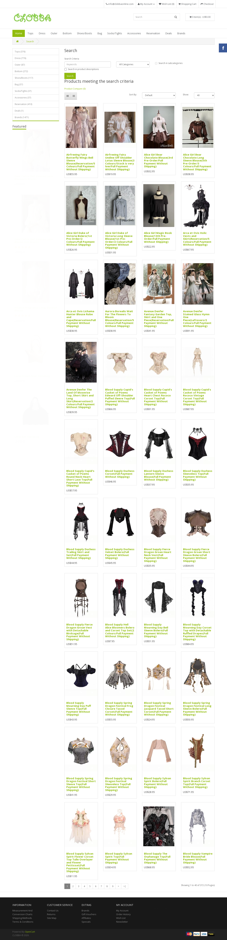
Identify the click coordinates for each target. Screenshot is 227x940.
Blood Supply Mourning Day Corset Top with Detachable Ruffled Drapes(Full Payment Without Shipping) (197, 632)
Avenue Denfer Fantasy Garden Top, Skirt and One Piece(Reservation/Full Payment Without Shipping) (159, 318)
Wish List (121, 918)
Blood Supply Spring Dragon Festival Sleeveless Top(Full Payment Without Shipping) (118, 784)
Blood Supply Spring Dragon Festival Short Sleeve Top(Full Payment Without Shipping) (81, 784)
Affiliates (86, 918)
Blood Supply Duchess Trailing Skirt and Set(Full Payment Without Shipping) (81, 553)
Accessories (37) (23, 97)
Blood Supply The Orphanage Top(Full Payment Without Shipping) (157, 858)
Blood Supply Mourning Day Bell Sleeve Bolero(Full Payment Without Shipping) (156, 630)
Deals (168, 33)
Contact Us (53, 910)
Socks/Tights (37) (23, 91)
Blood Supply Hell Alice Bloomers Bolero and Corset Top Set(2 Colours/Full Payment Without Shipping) (119, 630)
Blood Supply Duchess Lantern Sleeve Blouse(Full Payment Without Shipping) (158, 475)
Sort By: (133, 94)
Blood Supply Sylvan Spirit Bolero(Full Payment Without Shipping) (157, 782)
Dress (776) (20, 58)
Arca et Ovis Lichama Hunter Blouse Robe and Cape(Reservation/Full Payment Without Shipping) (81, 318)
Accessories (134, 33)
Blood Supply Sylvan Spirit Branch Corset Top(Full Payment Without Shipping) (196, 782)
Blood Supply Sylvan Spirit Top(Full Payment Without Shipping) (118, 858)
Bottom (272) (21, 71)
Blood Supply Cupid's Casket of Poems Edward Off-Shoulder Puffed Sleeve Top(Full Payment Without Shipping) (120, 397)
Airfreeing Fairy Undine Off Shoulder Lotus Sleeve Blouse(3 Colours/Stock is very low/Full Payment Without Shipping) (119, 162)
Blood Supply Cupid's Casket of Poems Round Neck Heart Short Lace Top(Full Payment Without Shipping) (80, 478)
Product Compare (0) (74, 88)
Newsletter (122, 921)
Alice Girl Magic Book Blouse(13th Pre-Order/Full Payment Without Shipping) (158, 237)
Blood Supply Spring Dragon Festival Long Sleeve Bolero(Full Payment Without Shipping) (197, 708)
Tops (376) (20, 51)
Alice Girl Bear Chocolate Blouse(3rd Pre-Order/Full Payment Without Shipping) (158, 160)
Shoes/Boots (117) (24, 77)
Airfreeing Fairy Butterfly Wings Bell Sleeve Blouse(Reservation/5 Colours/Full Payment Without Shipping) (80, 162)
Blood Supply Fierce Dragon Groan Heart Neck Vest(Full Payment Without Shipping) (157, 555)
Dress (42, 33)
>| (124, 886)
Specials (86, 921)
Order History (123, 914)
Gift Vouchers (89, 914)
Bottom (67, 33)
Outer (54, 33)
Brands (181, 33)
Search (30, 41)
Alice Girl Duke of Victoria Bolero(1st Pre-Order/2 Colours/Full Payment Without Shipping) (80, 238)
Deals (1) (19, 110)
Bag (99, 33)
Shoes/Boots (84, 33)
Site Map (51, 918)
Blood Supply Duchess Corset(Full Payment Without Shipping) (119, 473)
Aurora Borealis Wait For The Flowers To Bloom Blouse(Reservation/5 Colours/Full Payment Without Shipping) (119, 318)
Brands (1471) (22, 117)
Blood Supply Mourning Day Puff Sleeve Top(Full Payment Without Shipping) (78, 708)
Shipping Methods (22, 918)
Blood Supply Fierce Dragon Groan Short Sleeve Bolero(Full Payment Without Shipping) (196, 555)
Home (18, 33)
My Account (122, 910)
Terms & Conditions (22, 921)
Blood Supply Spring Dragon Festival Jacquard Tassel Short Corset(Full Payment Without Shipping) (159, 708)
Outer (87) (20, 64)
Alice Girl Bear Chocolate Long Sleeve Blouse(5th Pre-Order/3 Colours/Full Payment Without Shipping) (197, 162)
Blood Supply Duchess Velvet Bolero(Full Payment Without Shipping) (119, 553)
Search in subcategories (168, 63)
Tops (30, 33)
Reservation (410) (23, 104)
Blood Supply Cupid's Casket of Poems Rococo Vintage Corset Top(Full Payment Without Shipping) (197, 397)
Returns (51, 914)
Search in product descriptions (81, 69)
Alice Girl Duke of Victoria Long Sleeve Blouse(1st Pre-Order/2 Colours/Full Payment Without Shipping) (118, 240)
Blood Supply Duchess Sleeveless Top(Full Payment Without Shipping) (197, 475)
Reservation (153, 33)
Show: (186, 94)
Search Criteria (71, 58)
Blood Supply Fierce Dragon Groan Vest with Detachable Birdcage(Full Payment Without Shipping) (79, 632)
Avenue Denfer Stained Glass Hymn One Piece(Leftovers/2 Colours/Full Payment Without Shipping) (197, 318)
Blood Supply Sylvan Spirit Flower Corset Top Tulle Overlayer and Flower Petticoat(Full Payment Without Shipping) (79, 862)
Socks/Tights (114, 33)
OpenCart (30, 931)
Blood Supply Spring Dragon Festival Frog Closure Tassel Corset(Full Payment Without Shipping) (119, 708)
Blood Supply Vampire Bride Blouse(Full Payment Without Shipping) (197, 858)
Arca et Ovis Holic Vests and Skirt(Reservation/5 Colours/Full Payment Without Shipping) (197, 238)
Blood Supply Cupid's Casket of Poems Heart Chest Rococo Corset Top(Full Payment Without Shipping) (158, 397)
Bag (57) (19, 84)
